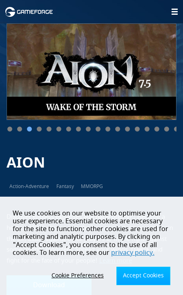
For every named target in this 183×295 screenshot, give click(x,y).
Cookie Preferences (77, 275)
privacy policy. (132, 253)
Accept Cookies (143, 275)
